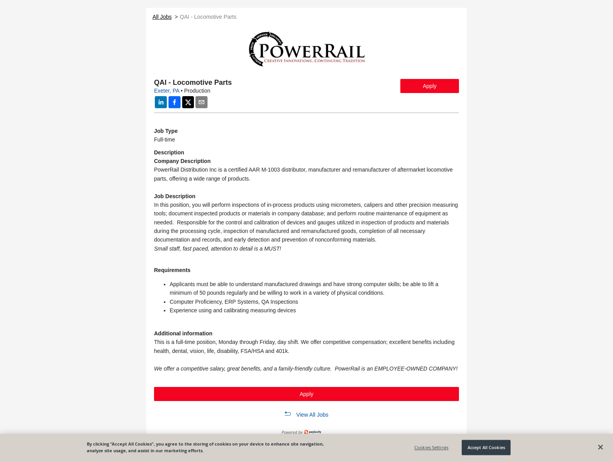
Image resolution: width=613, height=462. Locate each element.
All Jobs (162, 17)
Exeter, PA (166, 91)
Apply (429, 86)
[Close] (600, 447)
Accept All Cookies (486, 447)
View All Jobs (312, 415)
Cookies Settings (431, 447)
